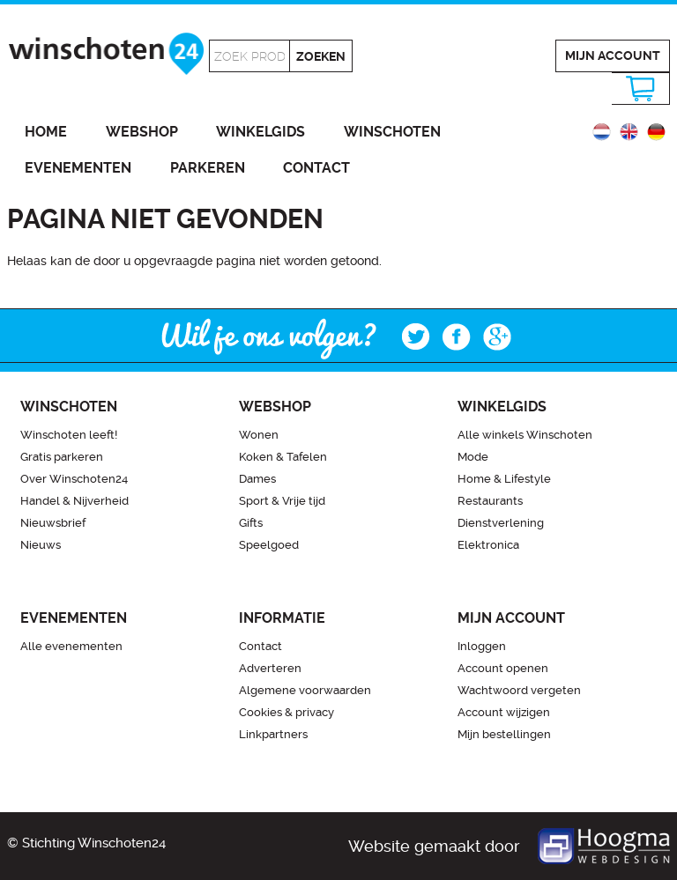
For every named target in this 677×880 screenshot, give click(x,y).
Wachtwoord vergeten (519, 690)
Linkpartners (273, 734)
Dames (257, 478)
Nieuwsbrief (53, 522)
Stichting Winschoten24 (94, 843)
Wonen (259, 434)
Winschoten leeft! (68, 434)
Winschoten (392, 131)
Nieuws (40, 544)
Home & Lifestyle (504, 478)
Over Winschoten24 (74, 478)
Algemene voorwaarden (305, 690)
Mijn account (612, 55)
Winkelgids (260, 131)
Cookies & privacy (286, 712)
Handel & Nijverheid (74, 500)
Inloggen (482, 646)
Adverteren (270, 668)
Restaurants (490, 500)
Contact (316, 167)
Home (46, 131)
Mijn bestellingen (504, 734)
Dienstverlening (501, 522)
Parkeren (207, 167)
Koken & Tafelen (283, 456)
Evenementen (78, 167)
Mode (473, 456)
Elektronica (488, 544)
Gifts (251, 522)
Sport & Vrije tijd (282, 500)
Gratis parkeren (61, 456)
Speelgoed (269, 544)
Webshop (142, 131)
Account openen (503, 668)
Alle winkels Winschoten (525, 434)
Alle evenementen (71, 646)
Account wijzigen (504, 712)
